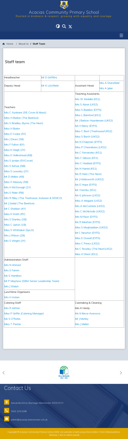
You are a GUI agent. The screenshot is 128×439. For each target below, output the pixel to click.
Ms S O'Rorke (12, 318)
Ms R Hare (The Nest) (88, 174)
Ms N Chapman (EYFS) (88, 141)
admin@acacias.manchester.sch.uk (29, 419)
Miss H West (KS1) (86, 254)
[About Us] (23, 44)
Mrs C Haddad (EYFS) (88, 163)
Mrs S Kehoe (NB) (15, 166)
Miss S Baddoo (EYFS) (88, 109)
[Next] (122, 372)
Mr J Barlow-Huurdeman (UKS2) (94, 120)
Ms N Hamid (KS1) (86, 168)
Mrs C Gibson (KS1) (86, 158)
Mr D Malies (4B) (14, 176)
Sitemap (53, 435)
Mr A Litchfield (50, 85)
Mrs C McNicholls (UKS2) (90, 211)
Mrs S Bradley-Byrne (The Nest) (23, 123)
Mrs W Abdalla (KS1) (87, 99)
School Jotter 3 (92, 432)
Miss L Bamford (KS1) (88, 115)
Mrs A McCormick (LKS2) (90, 206)
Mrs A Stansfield (109, 83)
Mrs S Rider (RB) (14, 192)
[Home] (7, 44)
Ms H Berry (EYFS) (86, 125)
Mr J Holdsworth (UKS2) (89, 179)
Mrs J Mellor (82, 324)
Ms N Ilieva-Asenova (87, 313)
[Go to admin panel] (69, 435)
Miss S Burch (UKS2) (87, 136)
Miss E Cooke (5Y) (15, 133)
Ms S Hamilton (13, 275)
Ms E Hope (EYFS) (86, 184)
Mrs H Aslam (12, 297)
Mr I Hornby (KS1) (85, 190)
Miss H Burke (12, 128)
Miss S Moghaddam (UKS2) (91, 227)
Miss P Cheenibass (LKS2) (90, 147)
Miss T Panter (12, 324)
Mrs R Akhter (12, 308)
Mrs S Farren (11, 270)
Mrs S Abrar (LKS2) (86, 104)
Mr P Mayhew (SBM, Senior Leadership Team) (31, 281)
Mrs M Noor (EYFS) (86, 216)
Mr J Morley (81, 318)
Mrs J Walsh (11, 286)
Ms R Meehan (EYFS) (87, 222)
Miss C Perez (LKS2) (87, 243)
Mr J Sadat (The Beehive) (19, 203)
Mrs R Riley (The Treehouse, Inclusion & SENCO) (33, 198)
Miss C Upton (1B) (15, 224)
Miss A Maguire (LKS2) (88, 200)
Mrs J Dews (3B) (14, 139)
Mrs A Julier (106, 88)
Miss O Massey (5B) (16, 182)
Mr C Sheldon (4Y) (15, 208)
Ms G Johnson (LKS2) (87, 195)
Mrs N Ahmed (12, 265)
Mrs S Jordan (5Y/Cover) (18, 160)
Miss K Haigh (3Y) (14, 150)
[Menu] (121, 35)
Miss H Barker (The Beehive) (21, 117)
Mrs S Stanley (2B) (15, 219)
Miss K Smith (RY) (14, 214)
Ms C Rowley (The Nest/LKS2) (93, 248)
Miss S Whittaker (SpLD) (19, 230)
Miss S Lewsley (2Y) (16, 171)
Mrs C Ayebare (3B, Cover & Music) (25, 112)
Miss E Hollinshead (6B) (18, 155)
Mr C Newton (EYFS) (87, 232)
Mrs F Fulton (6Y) (14, 144)
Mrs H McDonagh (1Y (17, 187)
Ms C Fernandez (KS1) (88, 152)
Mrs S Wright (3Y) (15, 240)
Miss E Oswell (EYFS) (87, 238)
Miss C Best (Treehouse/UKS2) (94, 131)
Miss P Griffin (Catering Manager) (24, 313)
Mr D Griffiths (49, 77)
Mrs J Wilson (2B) (14, 235)
